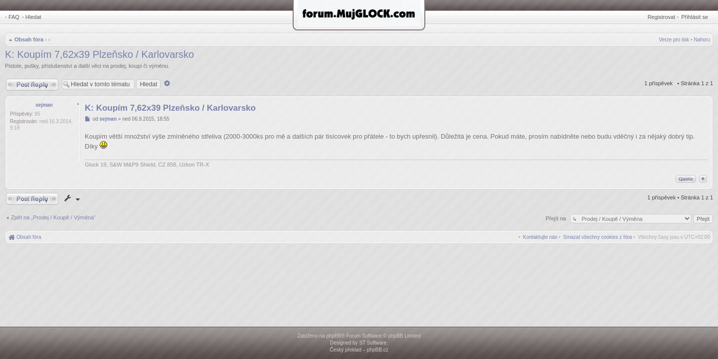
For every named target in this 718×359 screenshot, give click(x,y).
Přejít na (556, 218)
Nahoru (702, 39)
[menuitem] (597, 237)
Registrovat (662, 17)
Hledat (33, 17)
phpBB (333, 336)
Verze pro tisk (674, 39)
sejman (43, 105)
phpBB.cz (377, 350)
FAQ (13, 17)
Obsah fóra (28, 39)
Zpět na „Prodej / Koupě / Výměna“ (53, 217)
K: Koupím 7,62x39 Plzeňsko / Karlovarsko (99, 54)
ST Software (372, 343)
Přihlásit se (694, 17)
